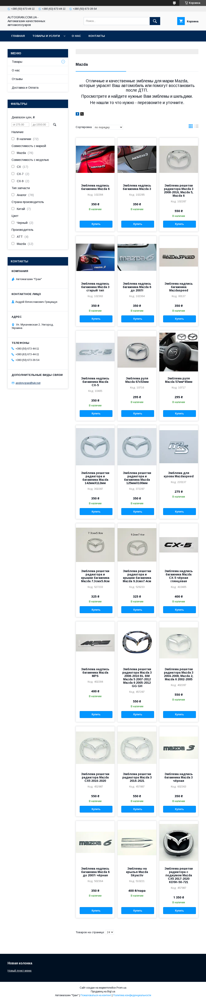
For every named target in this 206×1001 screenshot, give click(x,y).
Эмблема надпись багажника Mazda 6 (95, 187)
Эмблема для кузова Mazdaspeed (179, 474)
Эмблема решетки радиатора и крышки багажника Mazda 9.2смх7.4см (137, 576)
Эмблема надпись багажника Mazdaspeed (179, 287)
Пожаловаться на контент (96, 995)
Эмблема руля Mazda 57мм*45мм (178, 380)
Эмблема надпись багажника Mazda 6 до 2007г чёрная (95, 872)
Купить (96, 224)
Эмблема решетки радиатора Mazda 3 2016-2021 (137, 777)
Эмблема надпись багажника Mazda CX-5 (95, 382)
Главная (18, 35)
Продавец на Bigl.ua (103, 991)
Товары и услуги (46, 35)
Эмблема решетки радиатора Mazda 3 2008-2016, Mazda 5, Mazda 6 (178, 190)
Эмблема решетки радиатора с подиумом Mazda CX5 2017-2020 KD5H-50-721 (179, 875)
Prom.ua (121, 987)
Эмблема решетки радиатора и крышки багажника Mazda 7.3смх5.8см (95, 576)
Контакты (96, 35)
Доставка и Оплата (25, 87)
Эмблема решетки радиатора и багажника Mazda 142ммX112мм (95, 478)
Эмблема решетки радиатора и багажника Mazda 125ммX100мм (137, 478)
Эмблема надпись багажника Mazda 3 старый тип (95, 287)
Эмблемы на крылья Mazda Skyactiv (137, 872)
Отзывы (17, 79)
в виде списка (196, 127)
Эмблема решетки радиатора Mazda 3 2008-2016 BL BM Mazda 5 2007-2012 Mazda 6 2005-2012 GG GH (137, 677)
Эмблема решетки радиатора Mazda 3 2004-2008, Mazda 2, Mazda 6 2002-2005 (178, 674)
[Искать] (155, 21)
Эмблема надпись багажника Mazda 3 (137, 187)
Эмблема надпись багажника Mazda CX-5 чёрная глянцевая (179, 576)
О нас (76, 35)
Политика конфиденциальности (132, 995)
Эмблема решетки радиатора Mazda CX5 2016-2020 (95, 777)
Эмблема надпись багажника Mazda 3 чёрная (178, 777)
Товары (17, 61)
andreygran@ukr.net (28, 382)
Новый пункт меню (20, 970)
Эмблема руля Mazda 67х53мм (137, 380)
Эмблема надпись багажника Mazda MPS (95, 672)
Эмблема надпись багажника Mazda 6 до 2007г (137, 287)
